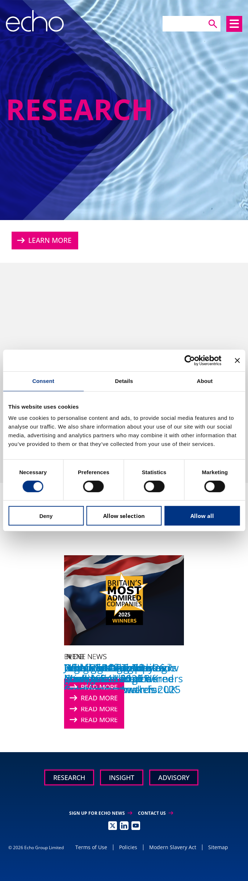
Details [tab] (124, 381)
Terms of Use (91, 847)
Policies (128, 847)
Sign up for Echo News (100, 813)
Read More (93, 708)
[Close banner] (237, 360)
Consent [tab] (43, 381)
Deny (46, 516)
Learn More (44, 240)
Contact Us (155, 813)
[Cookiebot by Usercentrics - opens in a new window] (189, 360)
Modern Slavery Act (172, 847)
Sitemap (218, 847)
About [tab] (205, 381)
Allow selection (124, 515)
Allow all (202, 515)
